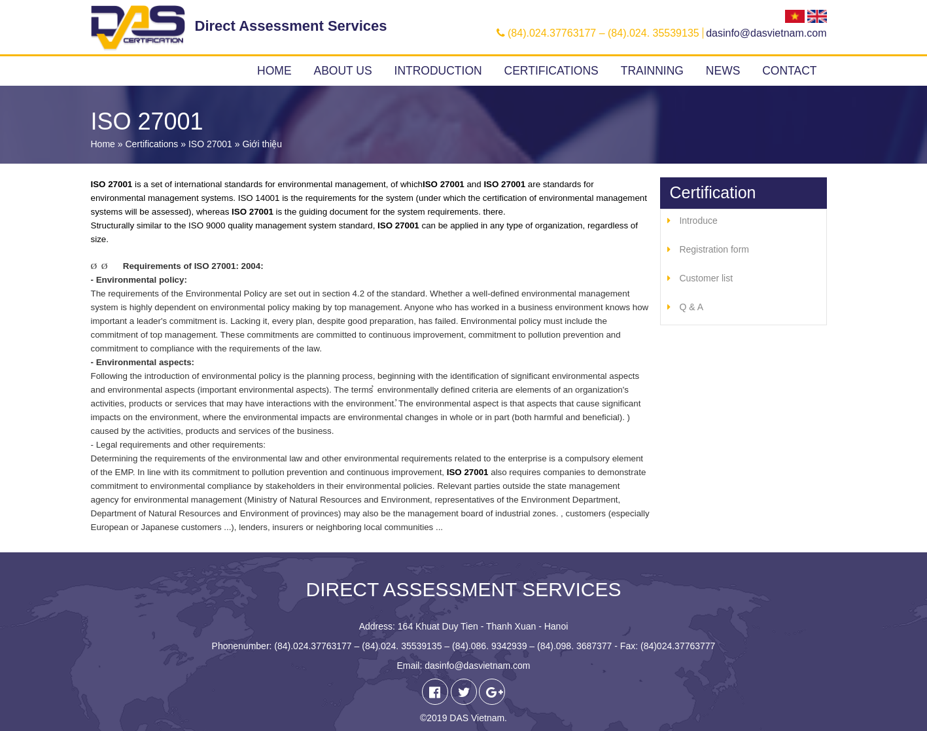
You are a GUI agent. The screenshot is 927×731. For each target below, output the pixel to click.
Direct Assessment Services (291, 26)
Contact (789, 70)
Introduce (698, 220)
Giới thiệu (262, 144)
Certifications (551, 70)
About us (342, 70)
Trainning (652, 70)
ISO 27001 (210, 144)
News (723, 70)
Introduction (438, 70)
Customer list (706, 278)
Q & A (691, 307)
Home (274, 70)
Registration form (714, 249)
